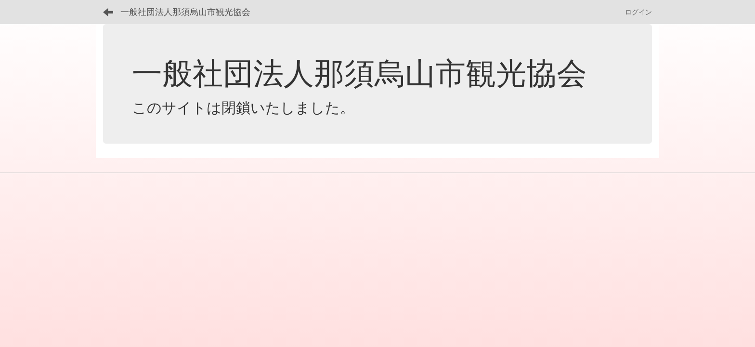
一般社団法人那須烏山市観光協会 (185, 12)
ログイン (638, 12)
